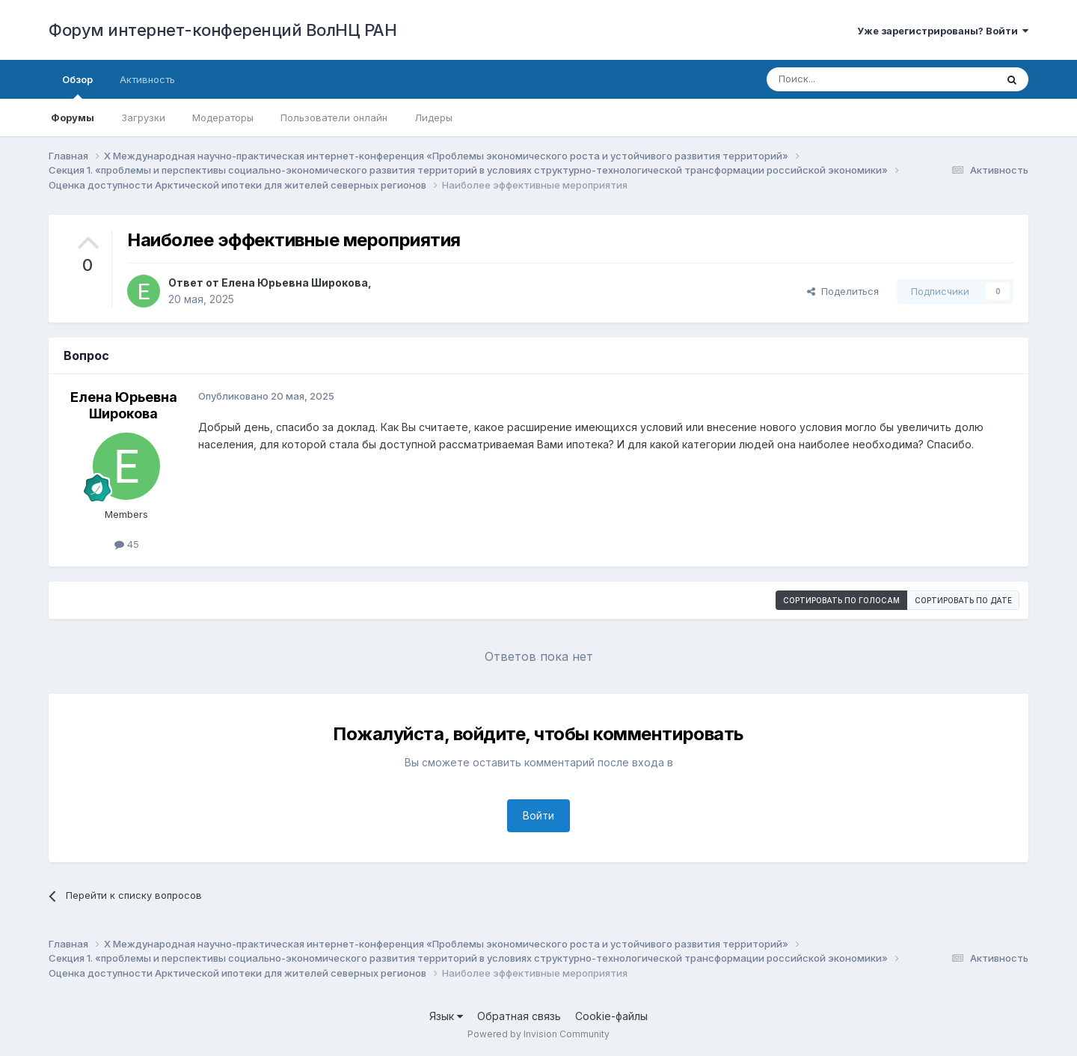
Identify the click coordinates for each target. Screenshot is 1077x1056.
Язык (446, 1016)
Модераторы (223, 117)
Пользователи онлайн (333, 117)
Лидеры (433, 117)
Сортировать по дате (963, 600)
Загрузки (143, 117)
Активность (147, 79)
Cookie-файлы (611, 1016)
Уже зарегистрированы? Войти (942, 31)
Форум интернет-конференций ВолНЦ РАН (222, 30)
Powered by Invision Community (538, 1034)
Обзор (77, 86)
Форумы (72, 117)
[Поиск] (847, 79)
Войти (538, 815)
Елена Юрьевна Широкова (294, 282)
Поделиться (843, 291)
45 (126, 544)
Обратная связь (519, 1016)
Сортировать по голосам (841, 600)
